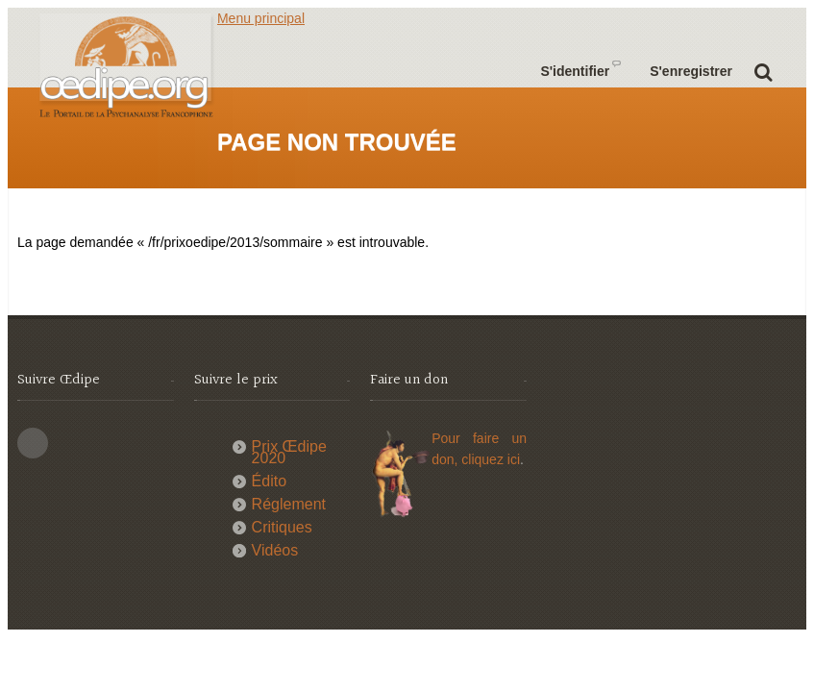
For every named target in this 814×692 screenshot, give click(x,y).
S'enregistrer (691, 71)
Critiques (282, 527)
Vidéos (275, 550)
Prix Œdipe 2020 (289, 452)
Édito (269, 481)
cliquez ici (490, 459)
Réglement (289, 504)
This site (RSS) (32, 443)
